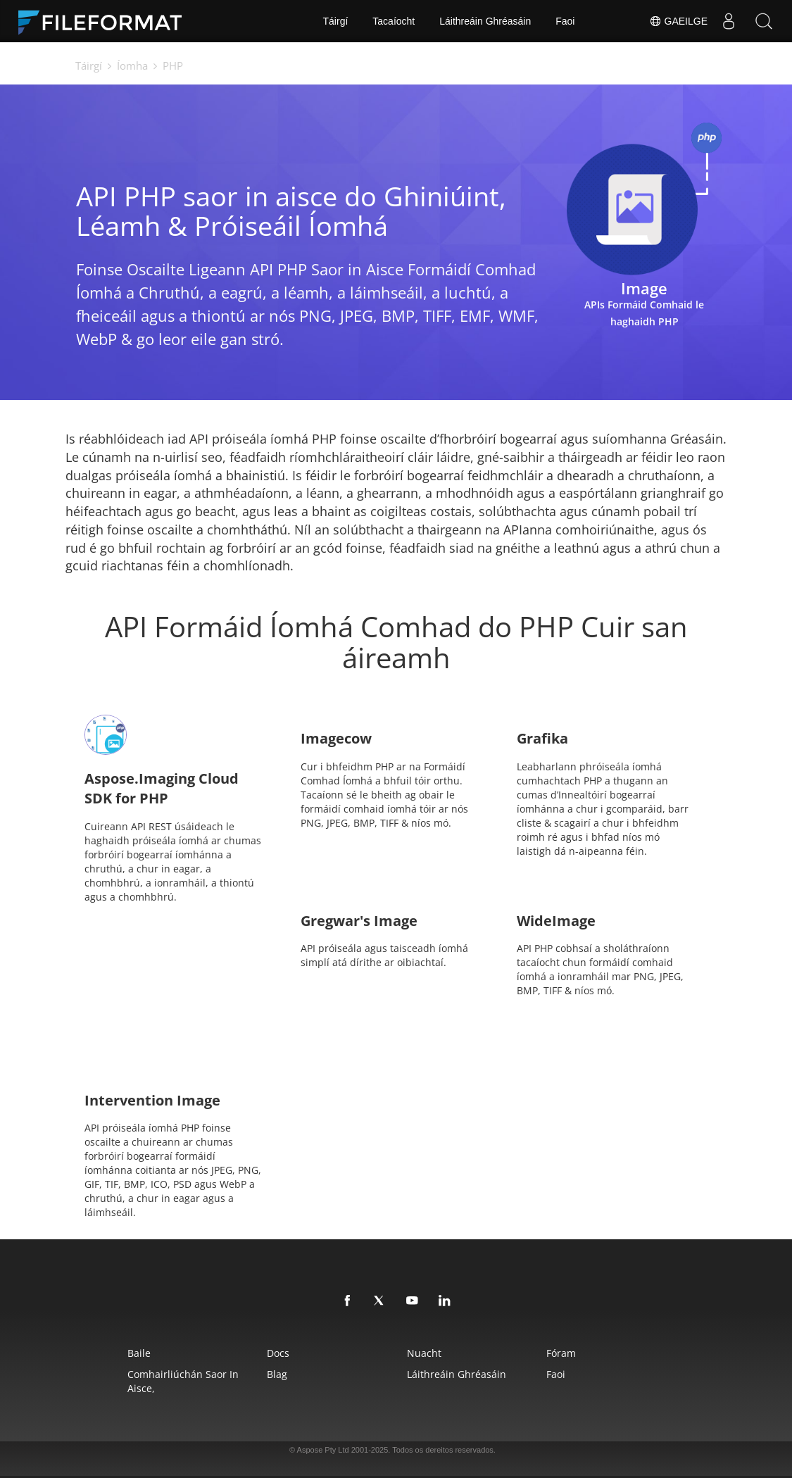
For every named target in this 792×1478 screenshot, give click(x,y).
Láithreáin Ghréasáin (485, 21)
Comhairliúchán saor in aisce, (183, 1381)
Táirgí (335, 21)
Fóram (561, 1353)
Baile (139, 1353)
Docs (278, 1353)
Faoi (564, 21)
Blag (277, 1374)
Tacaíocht (393, 21)
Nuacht (424, 1353)
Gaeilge (678, 21)
